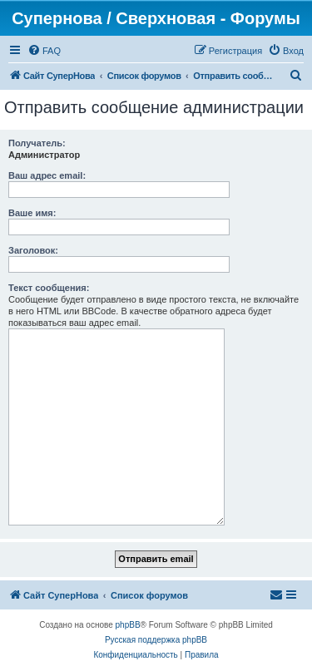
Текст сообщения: (48, 288)
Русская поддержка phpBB (156, 639)
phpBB (128, 624)
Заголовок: (33, 250)
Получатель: (37, 143)
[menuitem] (44, 51)
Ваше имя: (32, 213)
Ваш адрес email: (47, 175)
